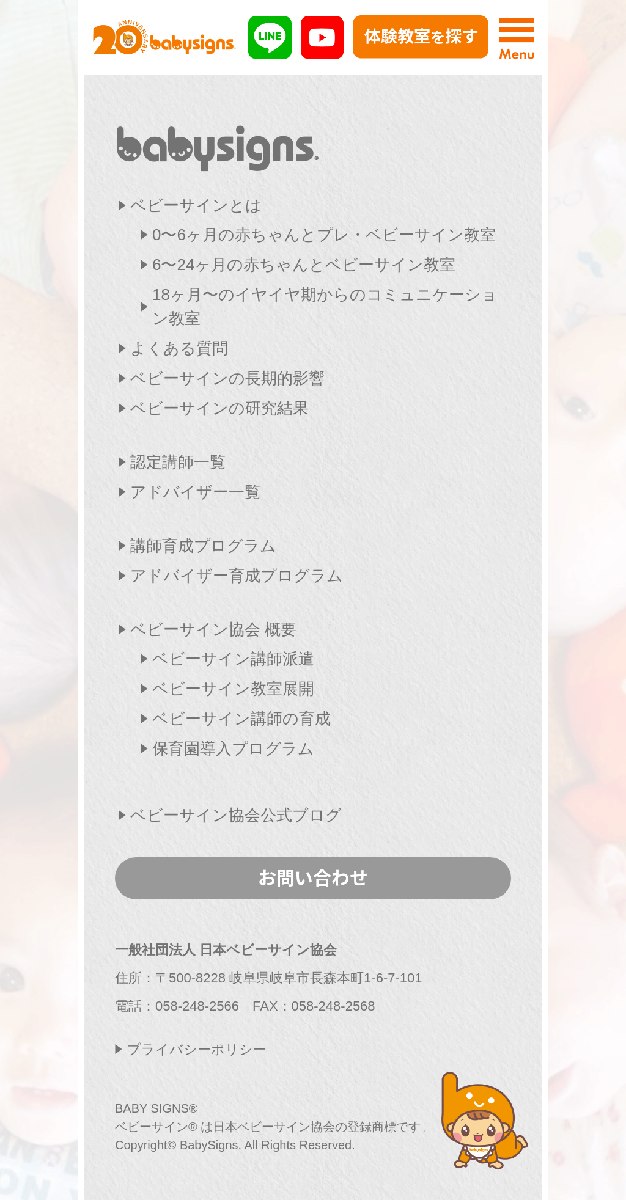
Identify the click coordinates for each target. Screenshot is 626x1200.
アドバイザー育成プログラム (236, 575)
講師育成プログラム (203, 545)
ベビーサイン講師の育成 (241, 718)
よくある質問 (179, 348)
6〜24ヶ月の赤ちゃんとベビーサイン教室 (303, 264)
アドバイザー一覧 (195, 492)
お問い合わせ (313, 876)
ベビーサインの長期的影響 (227, 378)
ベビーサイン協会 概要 (213, 629)
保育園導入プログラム (233, 748)
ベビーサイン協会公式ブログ (236, 815)
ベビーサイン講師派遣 (233, 658)
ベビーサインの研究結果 (219, 408)
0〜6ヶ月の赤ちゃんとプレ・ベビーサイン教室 (324, 234)
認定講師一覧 (178, 462)
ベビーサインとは (196, 205)
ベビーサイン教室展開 (233, 688)
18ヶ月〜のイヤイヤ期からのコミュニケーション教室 (325, 306)
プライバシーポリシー (197, 1049)
